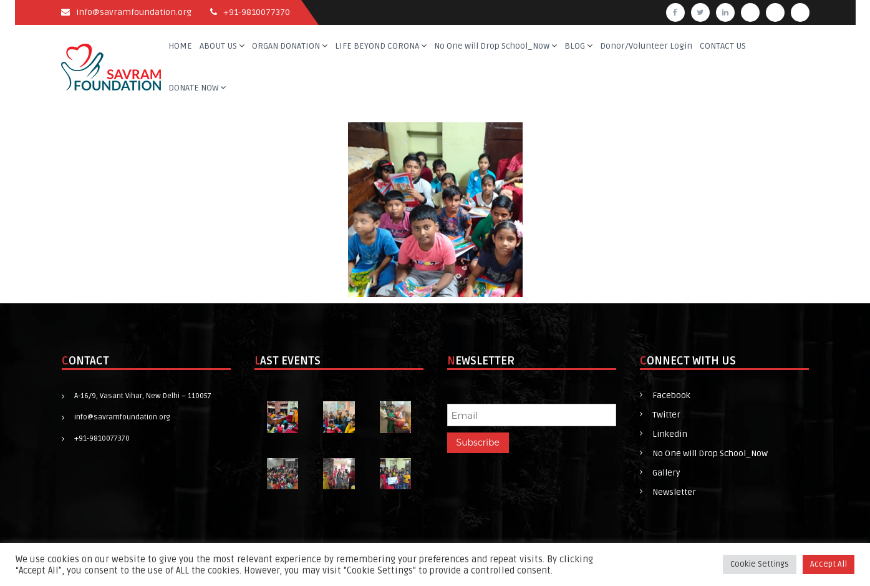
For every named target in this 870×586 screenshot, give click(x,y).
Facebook (671, 395)
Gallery (666, 472)
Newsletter (674, 492)
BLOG (574, 46)
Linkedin (669, 434)
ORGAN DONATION (286, 46)
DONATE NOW (193, 87)
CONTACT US (723, 46)
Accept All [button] (828, 564)
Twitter (666, 414)
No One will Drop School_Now (491, 46)
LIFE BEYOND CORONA (377, 46)
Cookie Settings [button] (759, 564)
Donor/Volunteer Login (646, 46)
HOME (180, 46)
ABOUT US (218, 46)
